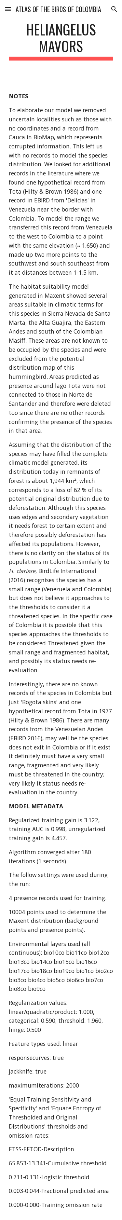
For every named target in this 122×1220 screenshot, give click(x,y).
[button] (8, 9)
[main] (61, 40)
